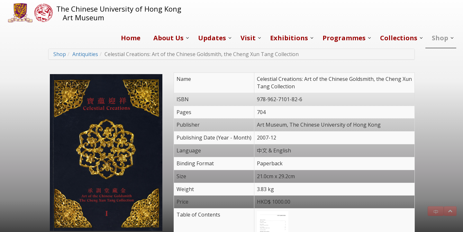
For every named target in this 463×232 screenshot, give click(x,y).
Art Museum (83, 17)
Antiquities (85, 54)
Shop (440, 38)
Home (131, 38)
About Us (168, 38)
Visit (248, 38)
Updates (212, 38)
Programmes (344, 38)
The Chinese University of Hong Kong (118, 9)
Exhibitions (289, 38)
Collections (398, 38)
